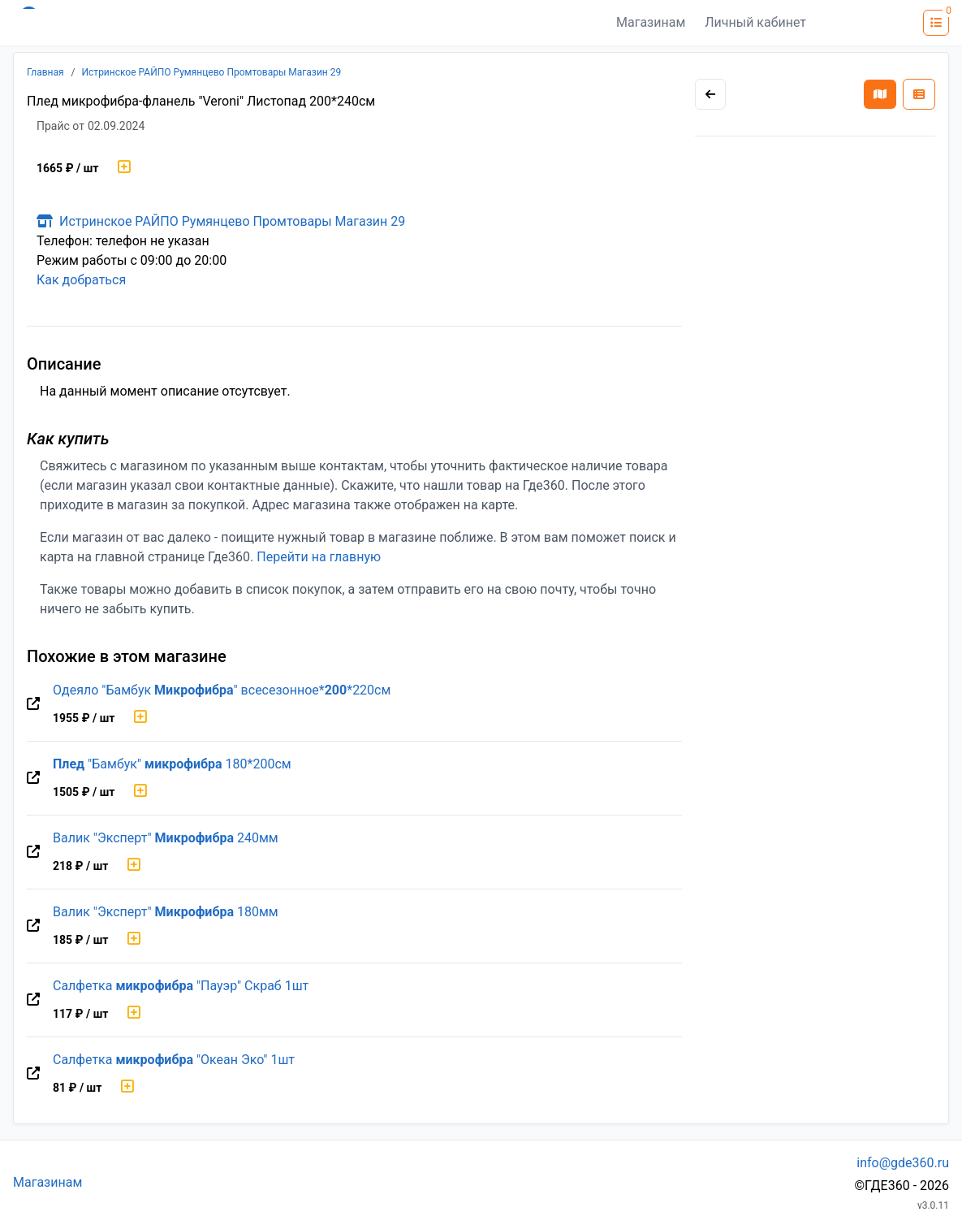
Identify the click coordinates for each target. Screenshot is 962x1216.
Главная (45, 72)
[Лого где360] (172, 22)
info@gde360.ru (902, 1163)
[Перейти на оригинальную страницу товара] (33, 704)
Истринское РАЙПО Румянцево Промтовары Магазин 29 (212, 72)
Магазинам (650, 22)
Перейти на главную (319, 557)
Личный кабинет (755, 22)
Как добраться (81, 280)
